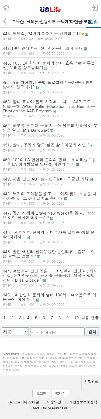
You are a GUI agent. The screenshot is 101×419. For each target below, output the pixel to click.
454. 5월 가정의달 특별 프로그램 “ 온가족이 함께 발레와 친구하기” (50, 86)
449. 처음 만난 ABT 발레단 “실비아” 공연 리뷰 (50, 181)
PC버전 (59, 393)
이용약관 (54, 402)
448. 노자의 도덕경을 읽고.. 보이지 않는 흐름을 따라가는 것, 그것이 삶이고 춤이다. (50, 198)
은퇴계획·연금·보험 (71, 22)
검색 (92, 332)
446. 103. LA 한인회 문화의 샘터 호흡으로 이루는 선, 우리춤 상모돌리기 (50, 67)
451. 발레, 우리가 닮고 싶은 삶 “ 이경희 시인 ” (50, 147)
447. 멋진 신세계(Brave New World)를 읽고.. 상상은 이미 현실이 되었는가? (50, 217)
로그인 (41, 393)
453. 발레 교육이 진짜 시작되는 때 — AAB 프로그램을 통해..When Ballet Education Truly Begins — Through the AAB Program (50, 108)
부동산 (18, 22)
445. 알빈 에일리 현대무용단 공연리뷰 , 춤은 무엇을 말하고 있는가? (50, 256)
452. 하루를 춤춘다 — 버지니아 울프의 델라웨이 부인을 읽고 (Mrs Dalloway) (50, 130)
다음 (85, 317)
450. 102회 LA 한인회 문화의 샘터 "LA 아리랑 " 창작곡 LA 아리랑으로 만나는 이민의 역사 (50, 164)
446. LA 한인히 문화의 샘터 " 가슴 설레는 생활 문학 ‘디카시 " (50, 236)
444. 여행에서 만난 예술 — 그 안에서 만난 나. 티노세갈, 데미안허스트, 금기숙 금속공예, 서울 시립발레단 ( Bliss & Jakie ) (50, 277)
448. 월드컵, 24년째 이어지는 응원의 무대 (50, 36)
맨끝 (95, 317)
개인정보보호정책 (83, 402)
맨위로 (91, 381)
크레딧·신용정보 (41, 22)
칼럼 (93, 22)
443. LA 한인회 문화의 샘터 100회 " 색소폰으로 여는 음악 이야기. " (50, 299)
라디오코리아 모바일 (22, 402)
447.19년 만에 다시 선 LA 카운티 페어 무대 (50, 50)
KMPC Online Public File (49, 408)
